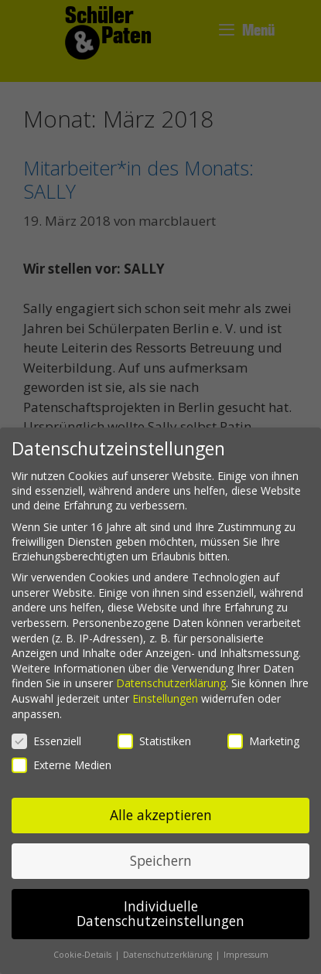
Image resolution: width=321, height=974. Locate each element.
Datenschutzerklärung (171, 683)
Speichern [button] (161, 860)
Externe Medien (61, 765)
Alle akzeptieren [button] (161, 814)
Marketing (263, 741)
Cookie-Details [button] (83, 954)
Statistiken (154, 741)
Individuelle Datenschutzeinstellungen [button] (160, 914)
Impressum (246, 954)
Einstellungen (165, 698)
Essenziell (46, 741)
